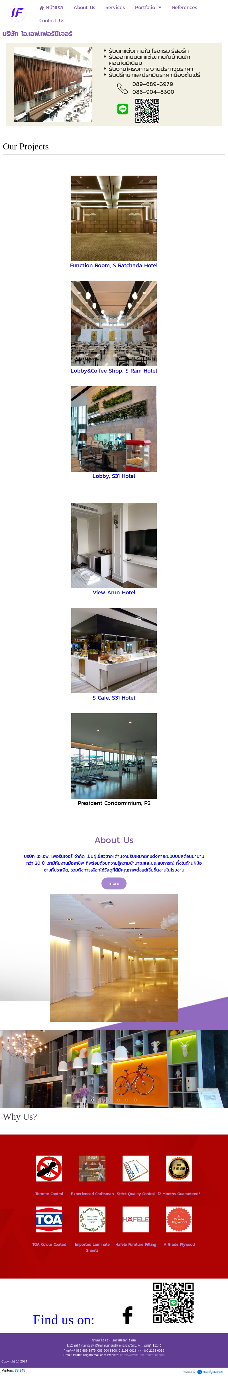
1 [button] (92, 1100)
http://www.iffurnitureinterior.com (142, 1355)
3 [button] (110, 1100)
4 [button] (118, 1100)
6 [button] (135, 1100)
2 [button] (101, 1100)
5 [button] (127, 1100)
